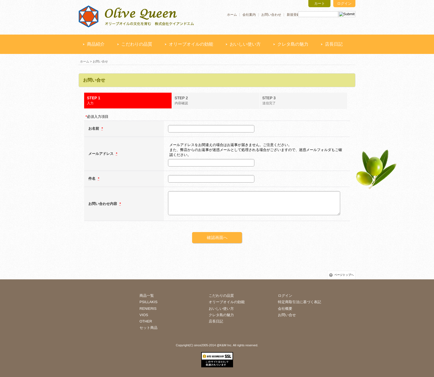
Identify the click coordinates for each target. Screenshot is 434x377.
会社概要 (285, 308)
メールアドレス (101, 154)
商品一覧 (147, 295)
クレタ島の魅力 (292, 44)
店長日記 (334, 44)
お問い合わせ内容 (103, 204)
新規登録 (293, 15)
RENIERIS (148, 308)
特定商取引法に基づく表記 (299, 302)
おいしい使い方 (245, 44)
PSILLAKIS (148, 302)
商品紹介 (96, 44)
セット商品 (148, 328)
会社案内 (249, 15)
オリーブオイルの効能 (191, 44)
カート (319, 3)
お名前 (94, 128)
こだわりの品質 (136, 44)
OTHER (146, 321)
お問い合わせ (271, 15)
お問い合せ (287, 315)
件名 (92, 178)
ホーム (232, 15)
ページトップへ (344, 274)
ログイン (344, 3)
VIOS (144, 315)
